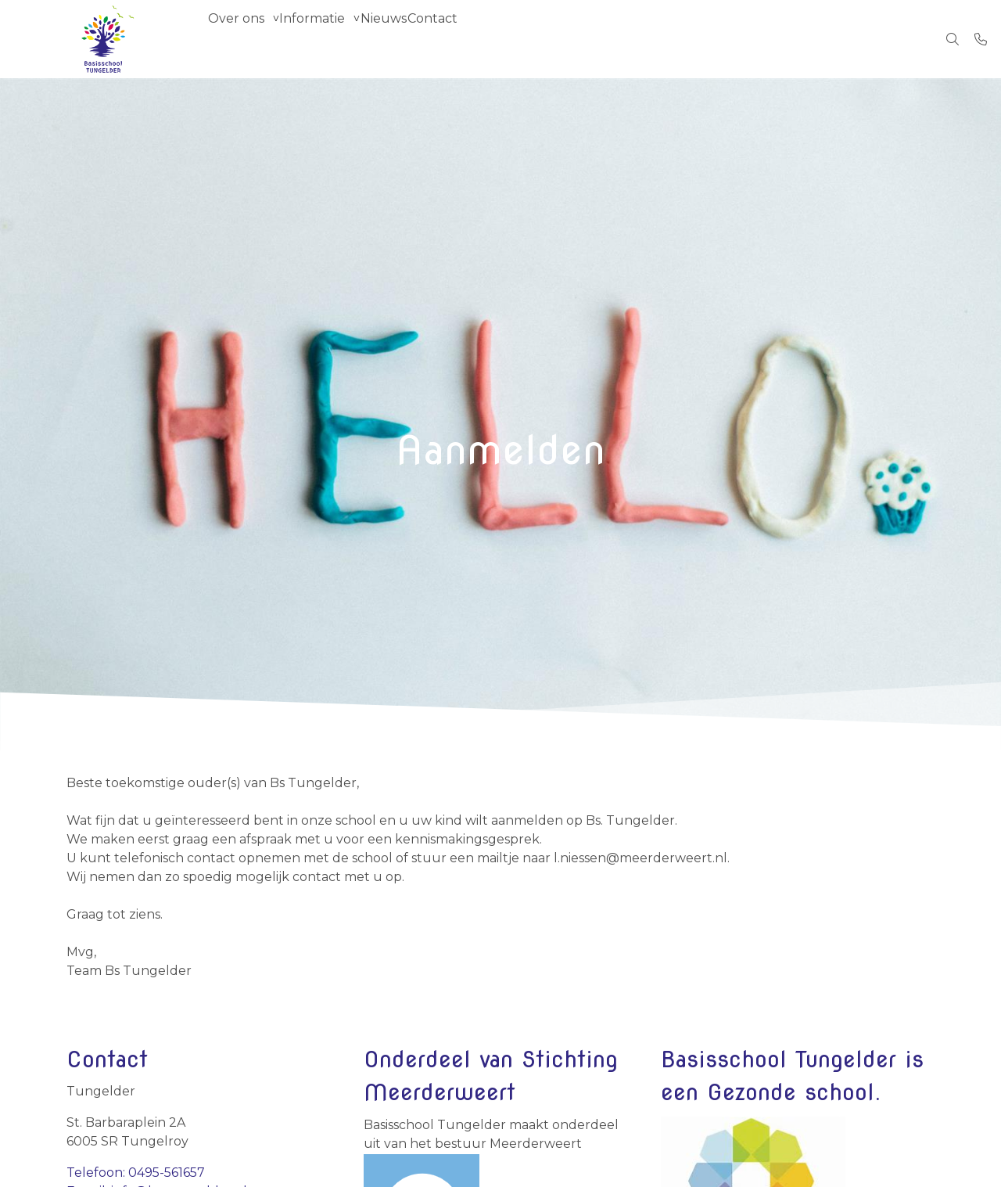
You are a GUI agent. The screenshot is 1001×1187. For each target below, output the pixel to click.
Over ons (243, 38)
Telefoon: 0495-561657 (135, 1172)
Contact (485, 38)
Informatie (335, 38)
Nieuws (421, 38)
